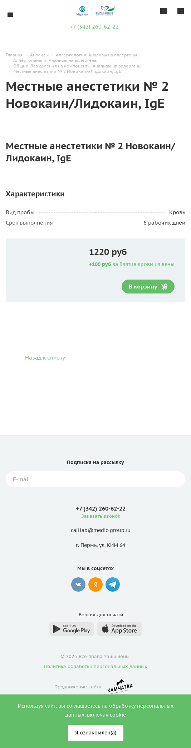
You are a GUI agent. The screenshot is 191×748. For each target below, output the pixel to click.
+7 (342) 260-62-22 (94, 26)
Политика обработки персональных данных (95, 666)
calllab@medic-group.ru (101, 530)
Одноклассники (95, 584)
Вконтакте (78, 584)
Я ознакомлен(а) (95, 732)
